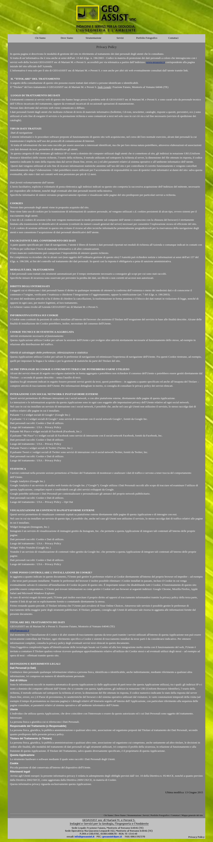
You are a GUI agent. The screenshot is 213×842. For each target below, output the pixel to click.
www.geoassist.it (155, 62)
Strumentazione (134, 815)
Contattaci (175, 815)
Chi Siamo (108, 815)
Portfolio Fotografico (160, 815)
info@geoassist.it (19, 630)
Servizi (146, 815)
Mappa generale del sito (192, 815)
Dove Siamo (120, 815)
